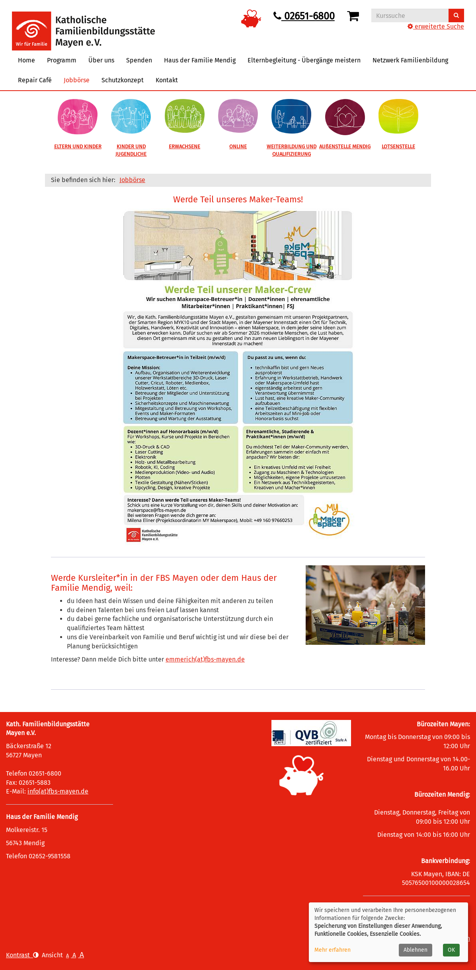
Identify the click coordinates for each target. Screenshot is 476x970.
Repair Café (35, 80)
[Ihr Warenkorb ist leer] (354, 16)
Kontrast (22, 955)
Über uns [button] (101, 60)
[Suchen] (456, 15)
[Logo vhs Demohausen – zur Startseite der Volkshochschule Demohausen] (83, 25)
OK (451, 950)
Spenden (139, 60)
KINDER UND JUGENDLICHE (130, 150)
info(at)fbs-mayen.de (57, 791)
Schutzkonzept (122, 80)
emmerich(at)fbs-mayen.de (205, 659)
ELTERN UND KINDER (77, 146)
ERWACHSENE (184, 146)
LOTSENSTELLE (398, 146)
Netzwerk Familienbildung (410, 60)
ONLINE (238, 146)
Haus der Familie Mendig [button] (200, 60)
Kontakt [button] (167, 80)
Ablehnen (415, 950)
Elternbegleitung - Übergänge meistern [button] (304, 60)
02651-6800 (304, 16)
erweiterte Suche (436, 26)
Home (26, 60)
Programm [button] (61, 60)
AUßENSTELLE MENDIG (345, 146)
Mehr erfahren (332, 950)
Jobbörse (77, 80)
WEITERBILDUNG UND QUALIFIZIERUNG (291, 150)
